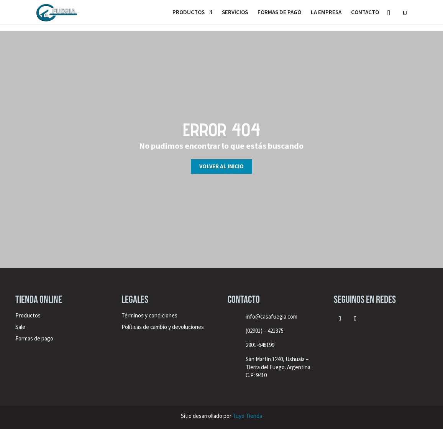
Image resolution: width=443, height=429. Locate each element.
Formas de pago (34, 338)
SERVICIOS (235, 13)
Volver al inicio (221, 166)
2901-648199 (260, 344)
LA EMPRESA (326, 13)
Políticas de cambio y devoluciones (162, 326)
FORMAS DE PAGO (279, 13)
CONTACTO (365, 13)
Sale (20, 326)
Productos (28, 315)
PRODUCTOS (188, 13)
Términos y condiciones (150, 315)
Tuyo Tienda (247, 415)
